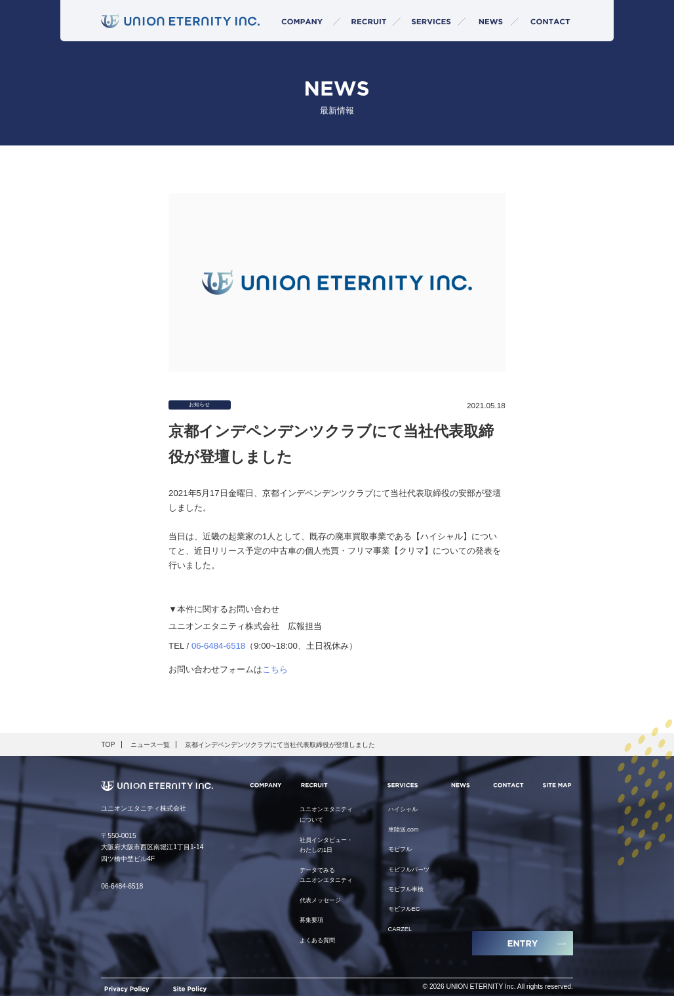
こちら (275, 669)
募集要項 (311, 920)
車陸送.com (403, 829)
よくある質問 (317, 940)
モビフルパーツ (408, 869)
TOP (108, 744)
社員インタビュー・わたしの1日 (326, 845)
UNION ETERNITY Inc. (481, 987)
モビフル (400, 849)
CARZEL (400, 929)
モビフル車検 (406, 889)
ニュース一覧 (150, 744)
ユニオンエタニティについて (326, 814)
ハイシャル (403, 809)
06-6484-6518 (218, 646)
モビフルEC (404, 909)
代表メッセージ (320, 900)
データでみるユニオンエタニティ (326, 875)
